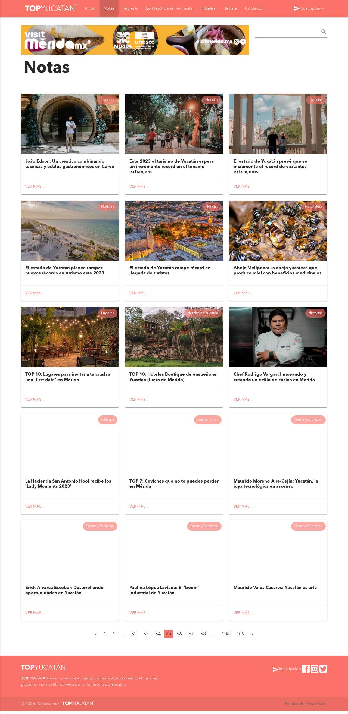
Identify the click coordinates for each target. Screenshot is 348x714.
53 (146, 637)
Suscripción (308, 8)
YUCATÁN (43, 671)
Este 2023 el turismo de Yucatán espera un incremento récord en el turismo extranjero (171, 167)
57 (191, 637)
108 (226, 637)
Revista (230, 9)
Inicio (90, 9)
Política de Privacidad (304, 707)
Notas (109, 9)
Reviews (130, 9)
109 (240, 637)
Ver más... (35, 187)
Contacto (253, 9)
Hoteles (208, 9)
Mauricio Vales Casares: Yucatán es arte (275, 591)
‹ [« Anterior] (96, 637)
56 (179, 637)
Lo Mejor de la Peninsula (169, 9)
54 (158, 637)
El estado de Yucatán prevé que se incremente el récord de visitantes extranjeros (270, 167)
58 (203, 637)
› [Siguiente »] (252, 637)
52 (134, 637)
